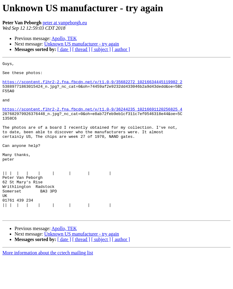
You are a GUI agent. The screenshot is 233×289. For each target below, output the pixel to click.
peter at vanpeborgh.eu (65, 22)
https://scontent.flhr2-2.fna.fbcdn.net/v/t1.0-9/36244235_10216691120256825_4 (92, 119)
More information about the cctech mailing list (47, 283)
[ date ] (64, 49)
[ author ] (121, 49)
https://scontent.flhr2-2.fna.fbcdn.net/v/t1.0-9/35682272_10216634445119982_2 (92, 86)
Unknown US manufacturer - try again (81, 43)
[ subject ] (101, 49)
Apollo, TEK (64, 38)
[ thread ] (81, 49)
